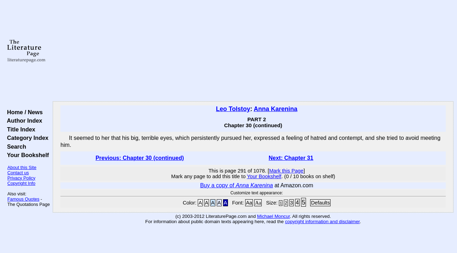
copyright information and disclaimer (322, 221)
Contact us (18, 172)
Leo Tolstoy (233, 108)
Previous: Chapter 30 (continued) (140, 158)
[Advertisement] (253, 51)
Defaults (320, 203)
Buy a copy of (236, 185)
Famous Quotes (23, 199)
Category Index (26, 138)
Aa (249, 203)
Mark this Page (286, 171)
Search (15, 146)
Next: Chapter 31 (291, 158)
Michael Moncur (273, 216)
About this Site (22, 167)
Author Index (23, 120)
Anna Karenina (275, 108)
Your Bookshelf (26, 155)
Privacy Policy (21, 178)
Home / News (23, 112)
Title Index (19, 129)
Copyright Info (21, 183)
